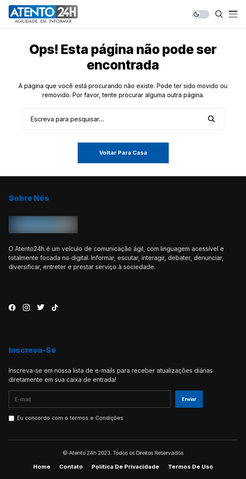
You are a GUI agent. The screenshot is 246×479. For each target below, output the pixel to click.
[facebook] (12, 307)
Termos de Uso (190, 466)
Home (41, 466)
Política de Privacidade (125, 466)
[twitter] (40, 308)
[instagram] (26, 307)
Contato (71, 466)
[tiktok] (55, 307)
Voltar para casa (123, 152)
